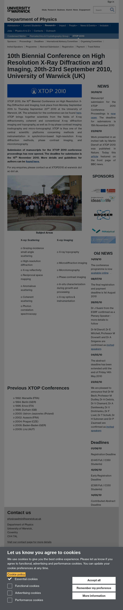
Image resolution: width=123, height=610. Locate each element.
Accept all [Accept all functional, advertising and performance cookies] (94, 580)
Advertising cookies (24, 593)
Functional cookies (23, 586)
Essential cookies (22, 579)
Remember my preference (94, 588)
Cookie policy (16, 574)
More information (94, 596)
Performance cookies (25, 600)
